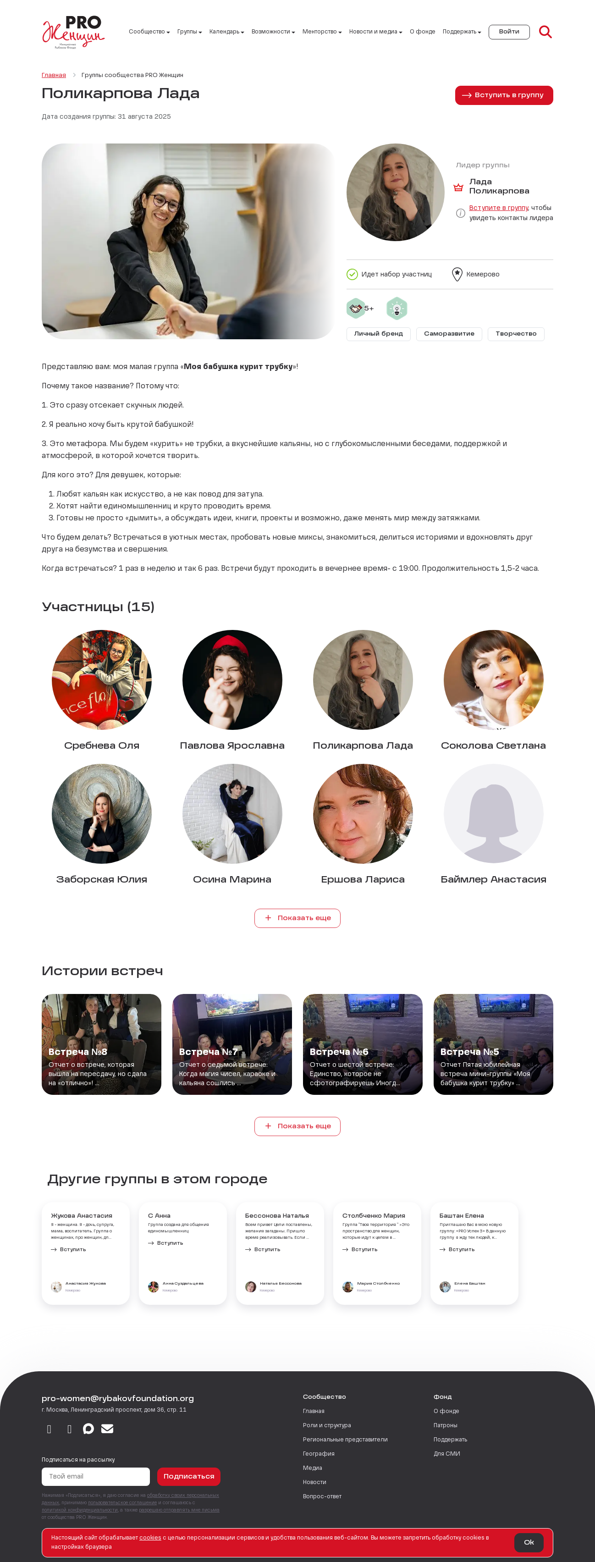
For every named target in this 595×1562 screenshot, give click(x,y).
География (319, 1454)
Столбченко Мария (373, 1216)
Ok (529, 1543)
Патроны (445, 1426)
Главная (314, 1411)
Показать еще (297, 918)
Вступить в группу (509, 95)
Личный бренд (378, 334)
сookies (150, 1538)
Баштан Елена (462, 1216)
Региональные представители (345, 1440)
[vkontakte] (49, 1430)
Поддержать (450, 1440)
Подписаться (189, 1477)
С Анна (159, 1216)
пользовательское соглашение (122, 1503)
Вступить (73, 1249)
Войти (509, 32)
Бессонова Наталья (277, 1216)
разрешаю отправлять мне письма (179, 1510)
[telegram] (69, 1430)
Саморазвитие (449, 334)
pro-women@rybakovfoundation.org (118, 1399)
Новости (314, 1482)
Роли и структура (327, 1426)
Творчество (516, 334)
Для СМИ (447, 1454)
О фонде (422, 32)
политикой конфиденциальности (80, 1510)
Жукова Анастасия (81, 1216)
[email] (107, 1430)
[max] (88, 1430)
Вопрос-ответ (322, 1497)
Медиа (312, 1468)
